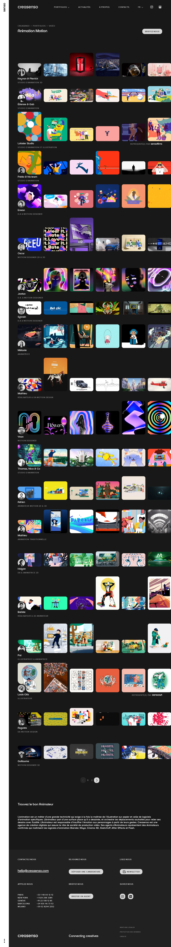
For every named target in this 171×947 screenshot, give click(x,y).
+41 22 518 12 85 (44, 901)
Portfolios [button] (60, 7)
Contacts (123, 7)
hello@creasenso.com (33, 871)
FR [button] (139, 7)
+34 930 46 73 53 (45, 904)
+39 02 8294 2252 (45, 906)
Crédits (123, 936)
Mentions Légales (127, 927)
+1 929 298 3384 (45, 898)
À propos (104, 7)
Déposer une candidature (85, 872)
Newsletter (133, 872)
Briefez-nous (152, 31)
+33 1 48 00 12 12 (45, 895)
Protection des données (130, 932)
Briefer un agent (81, 896)
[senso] (4, 7)
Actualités (84, 7)
